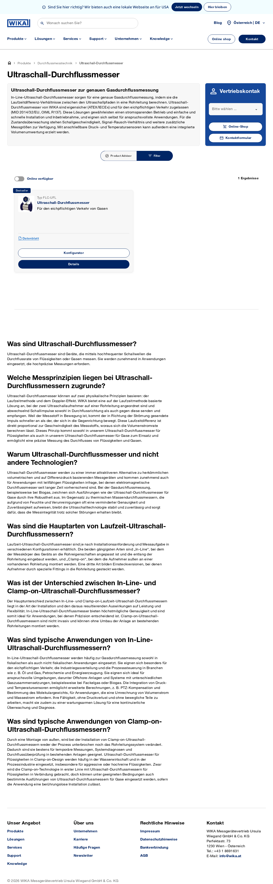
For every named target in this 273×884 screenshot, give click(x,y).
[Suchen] (87, 9)
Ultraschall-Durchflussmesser (63, 189)
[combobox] (236, 95)
